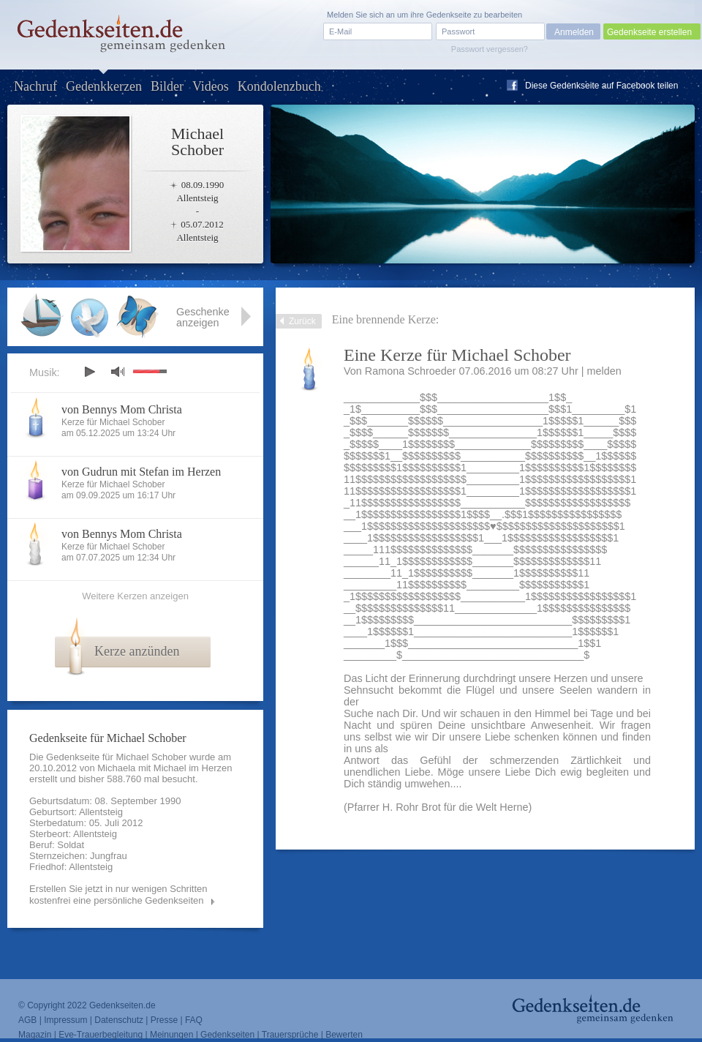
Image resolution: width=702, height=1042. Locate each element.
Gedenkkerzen (104, 86)
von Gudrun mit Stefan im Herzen (141, 471)
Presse (164, 1020)
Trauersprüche (290, 1035)
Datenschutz (118, 1020)
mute (117, 371)
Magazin (34, 1035)
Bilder (167, 86)
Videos (210, 86)
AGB (27, 1020)
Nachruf (35, 86)
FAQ (194, 1020)
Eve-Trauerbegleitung (100, 1035)
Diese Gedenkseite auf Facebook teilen (601, 85)
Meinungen (171, 1035)
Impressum (65, 1020)
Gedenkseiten (227, 1035)
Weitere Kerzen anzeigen (135, 596)
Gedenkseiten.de (122, 1005)
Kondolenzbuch (279, 86)
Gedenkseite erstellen (649, 32)
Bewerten (344, 1035)
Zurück (302, 321)
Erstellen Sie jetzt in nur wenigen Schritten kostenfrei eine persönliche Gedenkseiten (118, 894)
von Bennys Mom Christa (121, 409)
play (89, 371)
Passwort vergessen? (489, 49)
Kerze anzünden (136, 651)
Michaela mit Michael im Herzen (164, 767)
